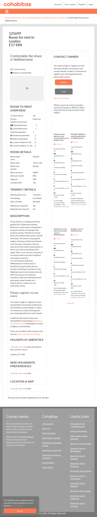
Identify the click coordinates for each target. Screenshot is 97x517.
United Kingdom (34, 17)
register (21, 347)
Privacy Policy (48, 462)
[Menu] (7, 11)
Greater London (50, 17)
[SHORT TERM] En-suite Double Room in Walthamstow (78, 136)
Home (7, 17)
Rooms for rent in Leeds (80, 491)
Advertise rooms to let (51, 450)
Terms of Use (47, 467)
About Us (46, 428)
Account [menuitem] (58, 4)
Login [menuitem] (90, 4)
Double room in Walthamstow (77, 230)
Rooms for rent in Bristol (80, 471)
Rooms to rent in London (81, 443)
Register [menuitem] (82, 4)
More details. (17, 505)
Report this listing (61, 98)
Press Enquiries (48, 433)
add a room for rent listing (28, 334)
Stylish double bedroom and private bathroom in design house (61, 137)
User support (48, 423)
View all (70, 303)
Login (12, 347)
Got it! (20, 511)
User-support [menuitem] (70, 4)
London (62, 17)
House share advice (78, 431)
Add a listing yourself (51, 438)
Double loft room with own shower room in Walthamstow (60, 232)
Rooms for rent (18, 17)
